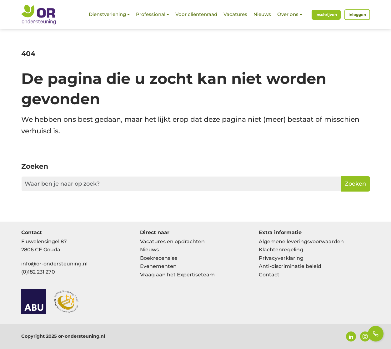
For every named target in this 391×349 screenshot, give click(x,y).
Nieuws (262, 14)
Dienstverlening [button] (107, 14)
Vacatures (235, 14)
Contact (269, 275)
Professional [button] (150, 14)
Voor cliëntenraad (196, 14)
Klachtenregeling (281, 250)
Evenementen (158, 266)
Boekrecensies (158, 258)
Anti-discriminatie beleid (290, 266)
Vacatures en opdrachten (172, 241)
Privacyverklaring (281, 258)
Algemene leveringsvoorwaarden (301, 241)
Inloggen (357, 14)
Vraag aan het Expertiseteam (177, 275)
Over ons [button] (287, 14)
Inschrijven (326, 14)
